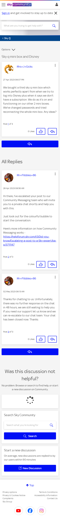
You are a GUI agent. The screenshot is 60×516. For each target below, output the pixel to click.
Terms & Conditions (48, 492)
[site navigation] (3, 4)
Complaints (8, 498)
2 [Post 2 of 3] (8, 257)
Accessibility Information (45, 495)
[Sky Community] (20, 4)
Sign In (56, 5)
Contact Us (52, 498)
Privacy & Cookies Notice (14, 495)
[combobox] (27, 26)
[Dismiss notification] (55, 13)
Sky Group (7, 501)
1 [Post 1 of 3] (8, 124)
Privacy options (10, 492)
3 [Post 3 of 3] (8, 332)
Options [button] (6, 49)
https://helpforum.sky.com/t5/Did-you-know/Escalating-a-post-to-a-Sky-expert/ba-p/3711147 (29, 240)
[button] (55, 65)
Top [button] (31, 485)
